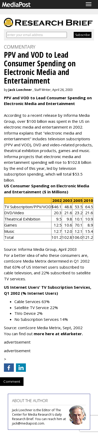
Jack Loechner (20, 90)
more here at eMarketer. (58, 333)
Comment (11, 381)
